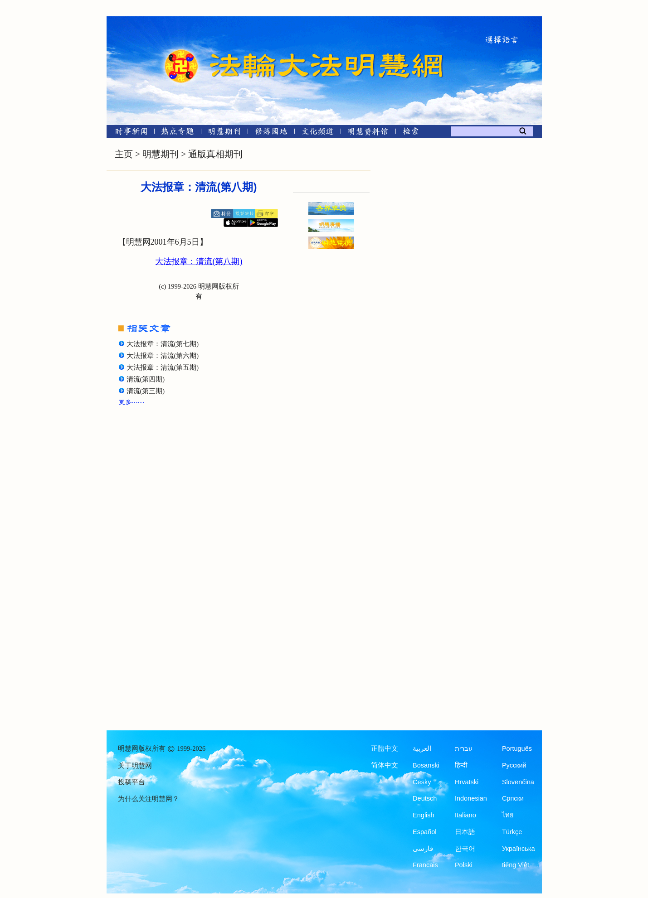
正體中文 (384, 748)
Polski (464, 865)
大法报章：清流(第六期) (163, 355)
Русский (514, 765)
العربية (422, 748)
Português (517, 748)
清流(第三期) (146, 391)
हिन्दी (461, 765)
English (423, 815)
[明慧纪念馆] (368, 133)
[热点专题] (177, 133)
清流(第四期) (146, 379)
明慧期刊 (160, 154)
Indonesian (471, 798)
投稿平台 (131, 782)
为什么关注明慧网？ (148, 798)
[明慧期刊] (224, 133)
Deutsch (425, 798)
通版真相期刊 (215, 154)
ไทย (508, 815)
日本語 (465, 831)
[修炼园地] (270, 133)
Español (424, 831)
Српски (513, 798)
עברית (464, 748)
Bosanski (426, 765)
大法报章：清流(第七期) (163, 344)
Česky (422, 782)
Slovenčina (518, 782)
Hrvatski (466, 782)
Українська (518, 848)
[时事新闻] (128, 133)
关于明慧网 (135, 765)
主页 (124, 154)
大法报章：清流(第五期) (163, 367)
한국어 (465, 848)
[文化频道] (317, 133)
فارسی (423, 848)
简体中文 (384, 765)
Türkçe (512, 831)
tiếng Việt (515, 865)
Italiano (465, 815)
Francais (425, 865)
